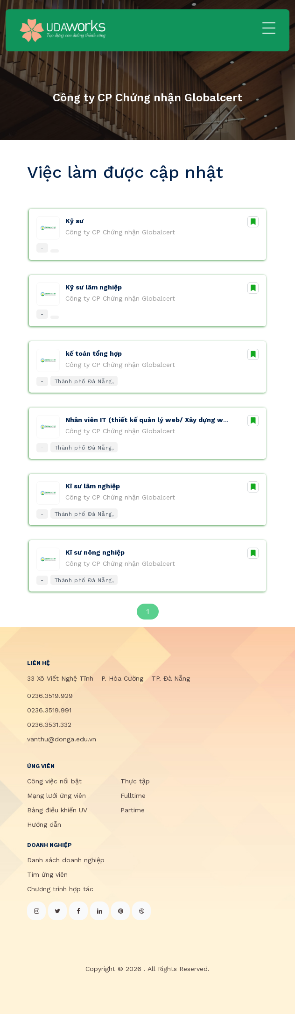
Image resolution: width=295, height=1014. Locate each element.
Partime (132, 810)
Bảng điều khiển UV (57, 810)
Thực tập (135, 781)
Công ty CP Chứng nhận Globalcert (120, 232)
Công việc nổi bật (54, 781)
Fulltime (133, 795)
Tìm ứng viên (47, 874)
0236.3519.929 (50, 695)
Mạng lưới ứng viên (56, 795)
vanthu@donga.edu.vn (61, 739)
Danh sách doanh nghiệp (66, 860)
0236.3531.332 (49, 724)
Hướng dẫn (44, 824)
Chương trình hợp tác (60, 889)
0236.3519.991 (49, 710)
